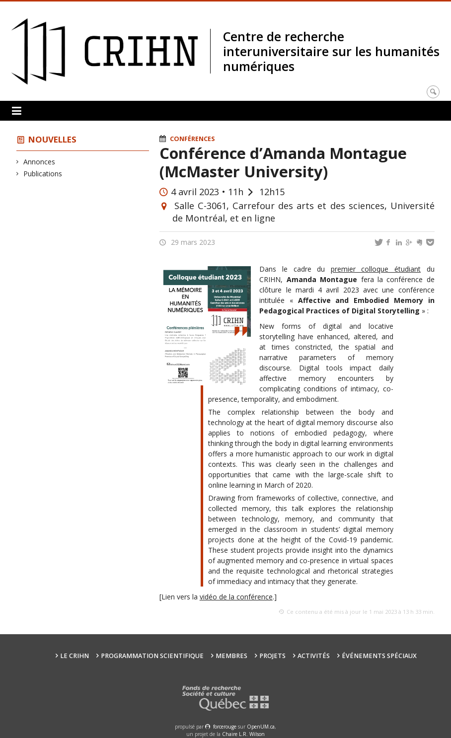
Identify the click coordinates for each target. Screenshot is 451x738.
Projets (272, 656)
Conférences (192, 139)
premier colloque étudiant (376, 269)
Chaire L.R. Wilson (243, 734)
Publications (43, 173)
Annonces (39, 161)
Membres (231, 656)
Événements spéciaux (379, 656)
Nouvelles (52, 139)
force (224, 726)
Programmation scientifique (152, 656)
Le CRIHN (74, 656)
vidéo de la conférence (236, 596)
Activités (314, 656)
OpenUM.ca (261, 726)
